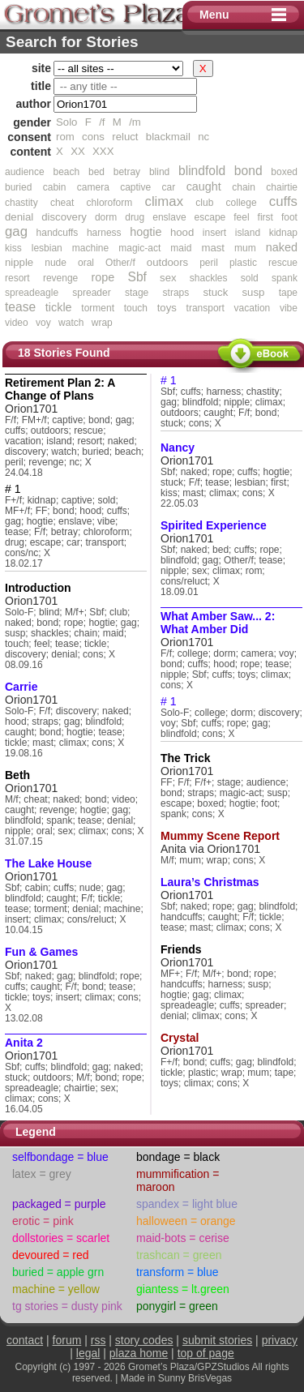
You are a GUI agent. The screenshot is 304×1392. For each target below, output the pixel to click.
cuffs (283, 201)
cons (93, 137)
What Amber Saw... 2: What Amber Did (218, 623)
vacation (252, 308)
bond (248, 171)
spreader (91, 292)
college (241, 202)
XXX (102, 151)
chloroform (110, 202)
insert (214, 232)
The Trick (185, 758)
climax (163, 201)
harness (104, 232)
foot (289, 217)
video (16, 322)
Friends (181, 949)
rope (102, 277)
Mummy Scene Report (220, 835)
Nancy (178, 447)
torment (97, 308)
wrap (102, 322)
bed (96, 172)
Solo (66, 122)
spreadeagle (31, 292)
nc (203, 137)
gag (16, 231)
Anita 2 (24, 1042)
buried (18, 187)
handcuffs (57, 232)
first (265, 217)
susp (253, 292)
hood (182, 232)
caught (203, 186)
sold (250, 278)
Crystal (180, 1037)
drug (134, 217)
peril (208, 262)
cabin (54, 187)
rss (98, 1340)
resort (17, 278)
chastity (21, 202)
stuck (215, 292)
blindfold (201, 171)
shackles (209, 278)
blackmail (168, 137)
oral (86, 262)
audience (25, 172)
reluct (125, 137)
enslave (169, 217)
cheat (62, 202)
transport (205, 308)
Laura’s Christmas (210, 882)
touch (136, 308)
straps (176, 292)
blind (159, 172)
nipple (19, 262)
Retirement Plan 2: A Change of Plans (60, 389)
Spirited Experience (214, 525)
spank (285, 278)
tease (20, 307)
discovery (64, 217)
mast (213, 248)
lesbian (47, 248)
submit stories (217, 1340)
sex (168, 278)
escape (210, 217)
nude (55, 262)
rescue (283, 262)
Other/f (120, 262)
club (204, 202)
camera (93, 187)
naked (282, 247)
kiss (13, 248)
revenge (60, 278)
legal (88, 1353)
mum (245, 248)
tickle (58, 307)
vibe (289, 308)
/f (102, 122)
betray (126, 172)
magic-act (139, 248)
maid (180, 248)
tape (288, 292)
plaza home (138, 1353)
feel (241, 217)
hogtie (145, 231)
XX (78, 151)
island (247, 232)
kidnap (283, 232)
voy (43, 322)
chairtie (282, 187)
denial (19, 217)
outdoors (167, 262)
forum (67, 1340)
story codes (144, 1340)
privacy (280, 1340)
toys (167, 308)
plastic (243, 262)
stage (136, 292)
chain (243, 187)
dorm (106, 217)
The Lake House (48, 863)
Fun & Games (41, 951)
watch (70, 322)
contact (24, 1340)
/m (135, 122)
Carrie (21, 686)
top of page (206, 1353)
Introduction (38, 587)
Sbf (136, 277)
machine (90, 248)
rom (65, 137)
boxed (284, 172)
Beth (17, 775)
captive (135, 187)
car (169, 187)
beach (66, 172)
